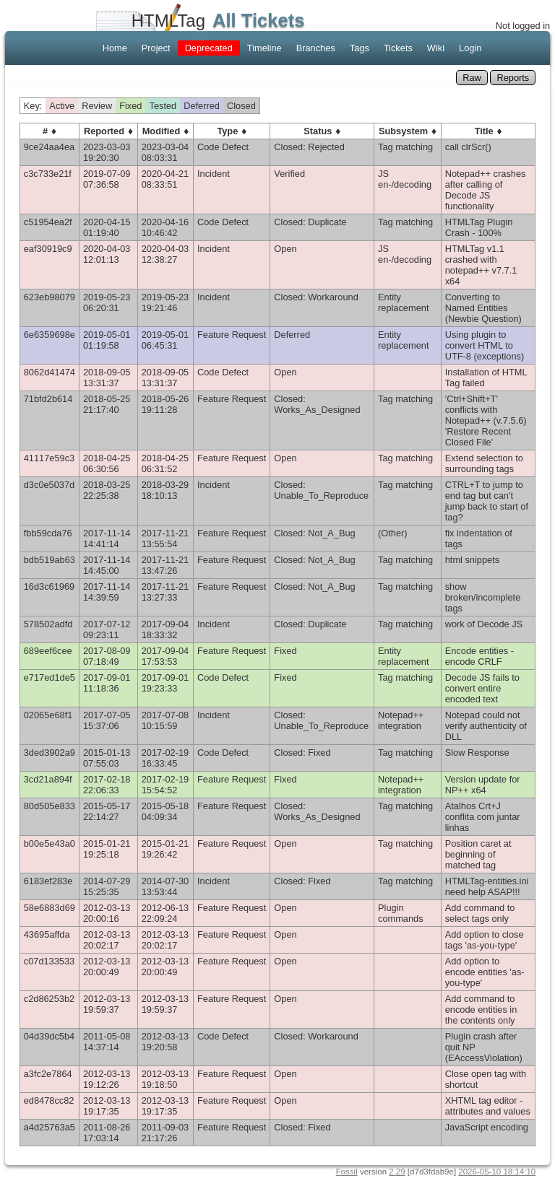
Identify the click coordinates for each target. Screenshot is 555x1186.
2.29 (397, 1171)
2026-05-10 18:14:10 (496, 1171)
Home (115, 48)
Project (156, 48)
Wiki (435, 48)
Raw (471, 77)
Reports (512, 77)
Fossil (347, 1171)
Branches (315, 48)
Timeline (264, 48)
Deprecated (209, 48)
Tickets (398, 48)
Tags (359, 48)
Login (470, 48)
